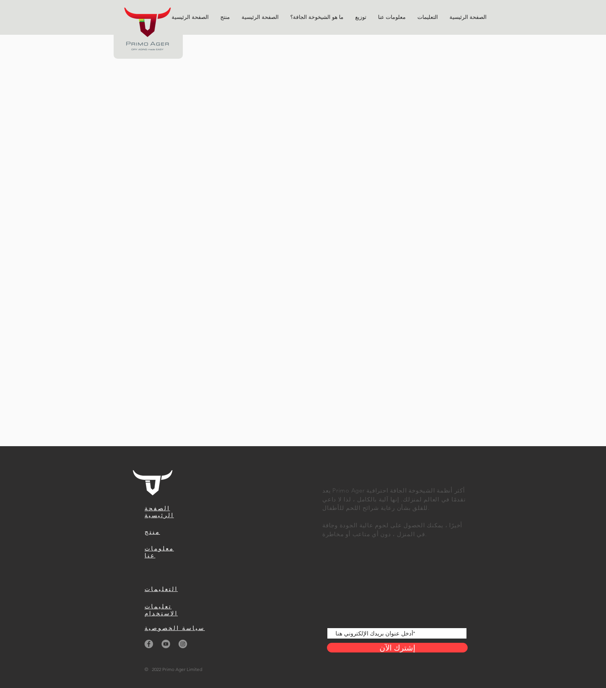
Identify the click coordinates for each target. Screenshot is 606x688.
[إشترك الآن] (397, 647)
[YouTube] (166, 644)
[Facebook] (149, 644)
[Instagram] (183, 644)
